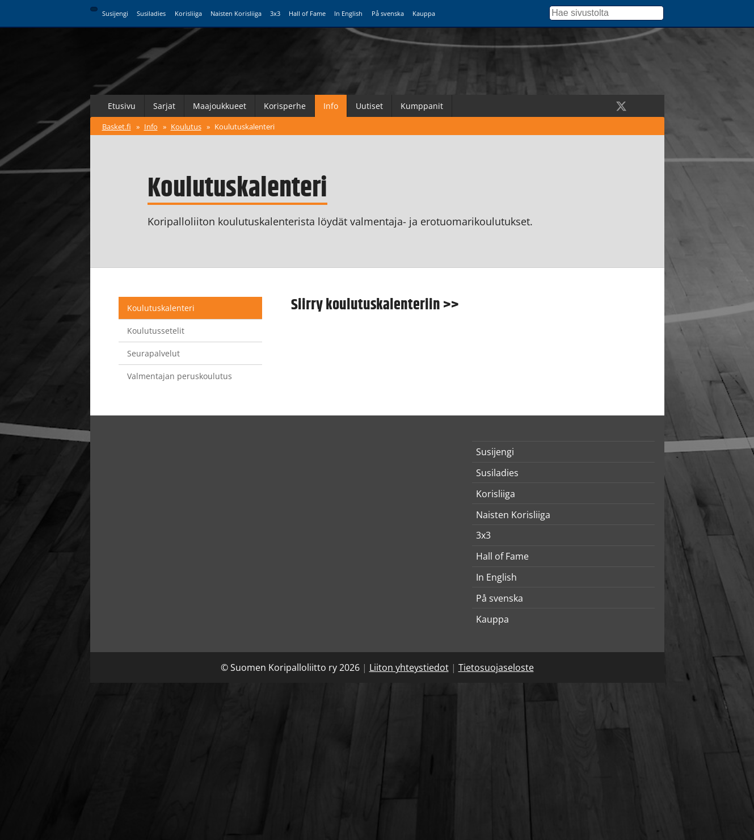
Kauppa (423, 13)
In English (348, 13)
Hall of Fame (307, 13)
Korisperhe (285, 105)
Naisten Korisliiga (236, 13)
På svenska (388, 13)
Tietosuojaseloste (496, 667)
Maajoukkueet (219, 105)
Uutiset (369, 105)
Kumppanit (422, 105)
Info (330, 105)
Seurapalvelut (153, 353)
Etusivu (122, 105)
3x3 (275, 13)
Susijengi (115, 13)
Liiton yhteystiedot (409, 667)
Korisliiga (188, 13)
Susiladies (151, 13)
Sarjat (164, 105)
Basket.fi (116, 126)
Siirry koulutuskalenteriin (365, 305)
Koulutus (186, 126)
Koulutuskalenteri (244, 126)
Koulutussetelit (155, 330)
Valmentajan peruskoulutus (179, 376)
